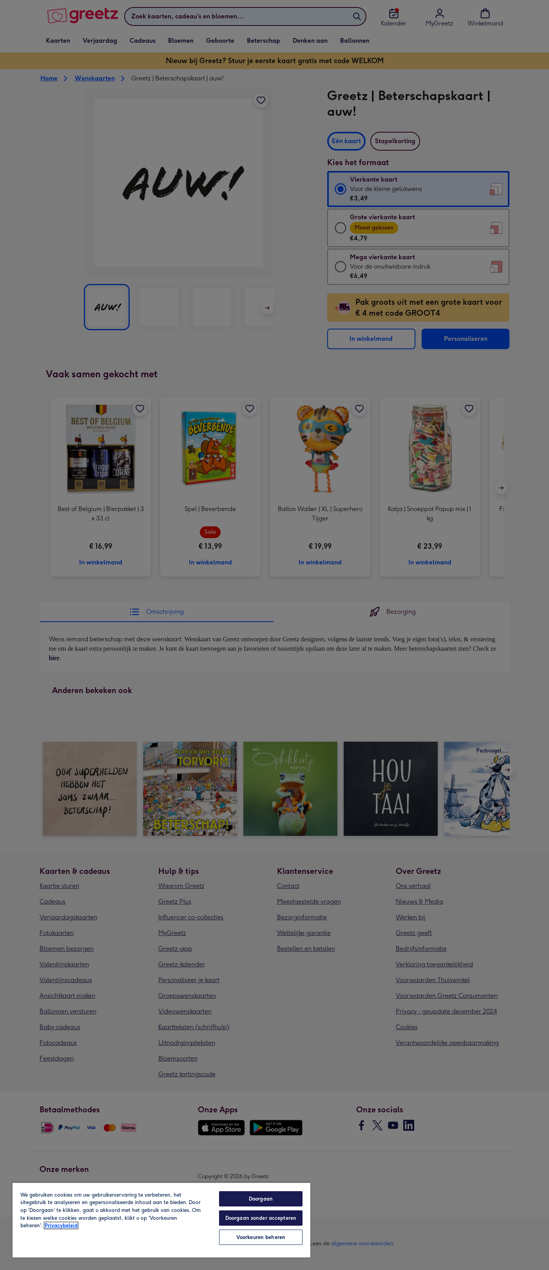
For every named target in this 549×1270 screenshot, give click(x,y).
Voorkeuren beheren (260, 1237)
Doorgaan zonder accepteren (260, 1218)
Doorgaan (261, 1199)
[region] (161, 1219)
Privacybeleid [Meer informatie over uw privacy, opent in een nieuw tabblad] (61, 1225)
